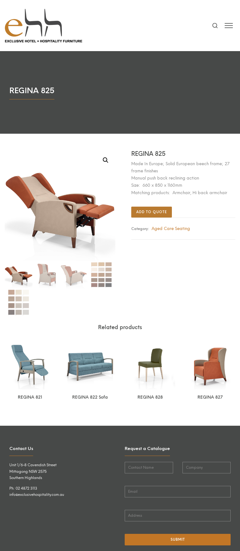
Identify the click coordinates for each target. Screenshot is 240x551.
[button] (105, 160)
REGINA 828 (150, 397)
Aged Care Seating (171, 228)
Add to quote (151, 212)
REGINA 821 (30, 397)
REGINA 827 (210, 397)
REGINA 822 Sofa (90, 397)
